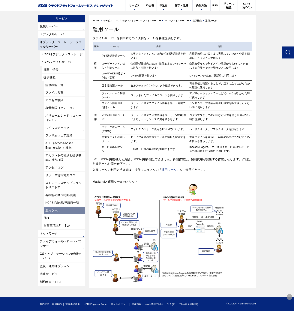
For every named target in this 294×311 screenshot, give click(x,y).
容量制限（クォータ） (60, 108)
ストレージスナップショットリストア (63, 185)
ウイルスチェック (57, 128)
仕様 (47, 218)
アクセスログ (54, 167)
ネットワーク (49, 233)
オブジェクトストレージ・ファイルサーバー (61, 44)
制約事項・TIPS (51, 282)
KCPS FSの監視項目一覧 (62, 203)
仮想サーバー (49, 26)
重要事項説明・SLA (57, 226)
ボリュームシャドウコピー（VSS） (63, 118)
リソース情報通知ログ (60, 175)
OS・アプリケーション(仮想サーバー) (60, 256)
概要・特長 (51, 69)
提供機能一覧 (54, 85)
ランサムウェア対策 (58, 135)
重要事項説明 (72, 304)
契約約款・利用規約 (51, 304)
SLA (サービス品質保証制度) (182, 304)
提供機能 (50, 77)
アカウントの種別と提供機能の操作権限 (63, 158)
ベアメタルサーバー (53, 34)
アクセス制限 (54, 100)
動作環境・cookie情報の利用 (147, 304)
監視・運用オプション (55, 266)
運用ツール (169, 169)
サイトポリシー (119, 304)
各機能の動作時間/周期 (60, 195)
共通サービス (49, 274)
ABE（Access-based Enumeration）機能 (59, 145)
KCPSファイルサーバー (58, 62)
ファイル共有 (54, 92)
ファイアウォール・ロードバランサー (61, 244)
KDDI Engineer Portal (95, 304)
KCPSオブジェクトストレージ (62, 54)
